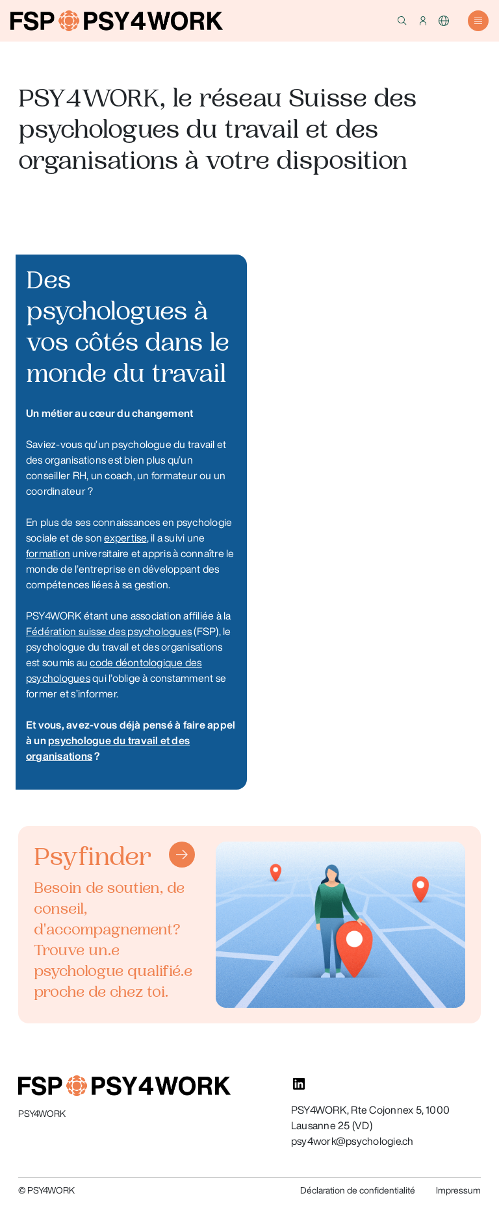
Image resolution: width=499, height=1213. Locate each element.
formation (48, 553)
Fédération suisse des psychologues (109, 631)
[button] (402, 20)
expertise (125, 537)
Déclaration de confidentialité (357, 1190)
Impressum (458, 1190)
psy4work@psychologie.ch (352, 1141)
